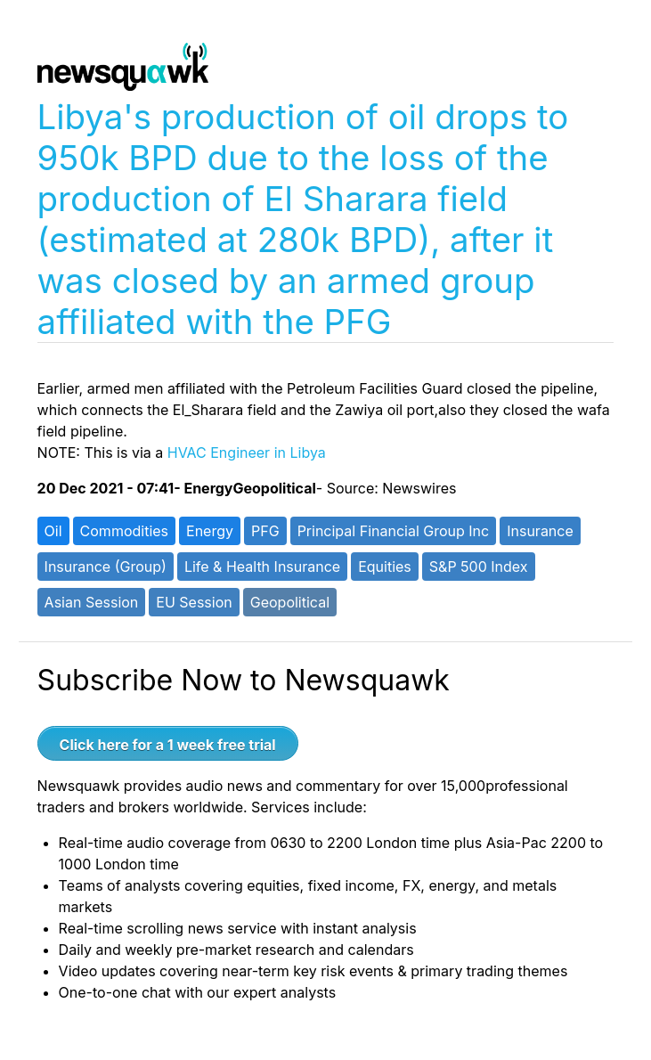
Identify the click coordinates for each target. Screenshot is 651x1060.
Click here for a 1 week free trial (168, 745)
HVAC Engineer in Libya (246, 452)
